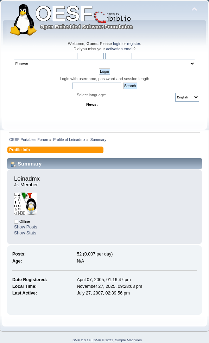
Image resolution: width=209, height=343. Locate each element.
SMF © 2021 (103, 340)
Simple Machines (128, 340)
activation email (119, 49)
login (117, 43)
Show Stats (25, 233)
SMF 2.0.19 (81, 340)
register (133, 43)
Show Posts (25, 227)
